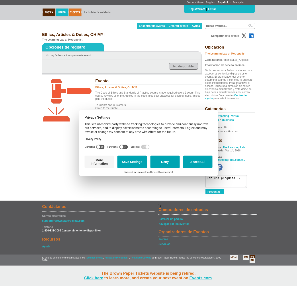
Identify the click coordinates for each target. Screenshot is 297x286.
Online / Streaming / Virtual (222, 116)
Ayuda (196, 25)
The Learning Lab (234, 147)
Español (223, 2)
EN (246, 259)
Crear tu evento (178, 25)
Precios (163, 241)
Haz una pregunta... (228, 182)
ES (252, 259)
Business (228, 119)
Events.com (201, 278)
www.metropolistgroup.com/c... (225, 159)
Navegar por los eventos (173, 225)
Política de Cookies (141, 260)
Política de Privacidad (116, 260)
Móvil (234, 259)
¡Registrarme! (196, 9)
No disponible (183, 66)
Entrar (212, 9)
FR (252, 262)
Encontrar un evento (152, 25)
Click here (93, 278)
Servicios (164, 246)
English (210, 2)
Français (238, 2)
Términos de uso (94, 260)
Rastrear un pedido (170, 221)
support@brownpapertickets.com (63, 222)
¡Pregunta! (213, 193)
